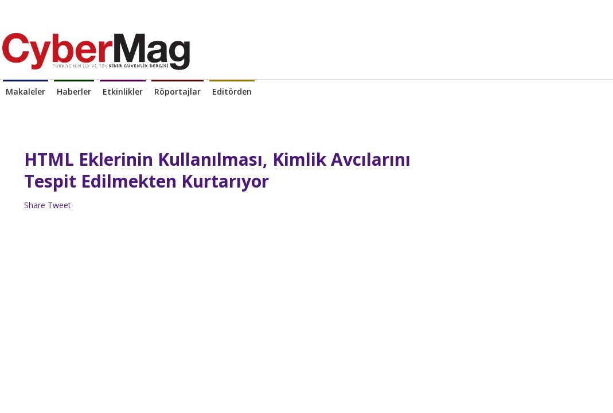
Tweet (59, 205)
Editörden (232, 91)
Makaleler (25, 91)
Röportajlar (177, 91)
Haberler (74, 91)
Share (34, 205)
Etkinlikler (123, 91)
